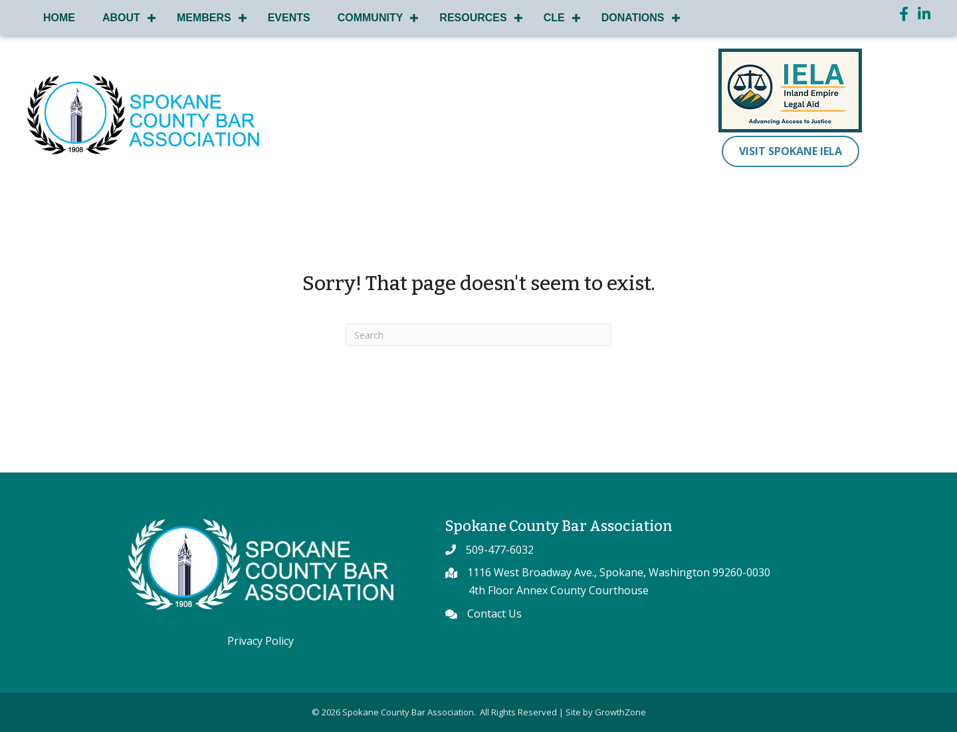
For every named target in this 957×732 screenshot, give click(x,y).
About (121, 17)
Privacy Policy (260, 641)
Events (289, 17)
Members (204, 17)
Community (370, 17)
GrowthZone (620, 712)
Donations (633, 17)
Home (59, 17)
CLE (554, 17)
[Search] (478, 334)
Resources (472, 17)
